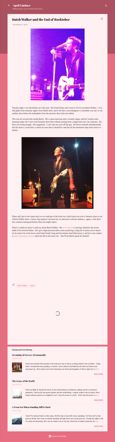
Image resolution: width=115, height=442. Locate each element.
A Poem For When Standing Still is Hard (31, 407)
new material (68, 227)
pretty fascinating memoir (24, 236)
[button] (101, 19)
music (32, 286)
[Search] (106, 6)
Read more (98, 374)
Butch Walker (22, 286)
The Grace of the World (23, 381)
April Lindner (21, 5)
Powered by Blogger (57, 436)
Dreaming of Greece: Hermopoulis (29, 355)
